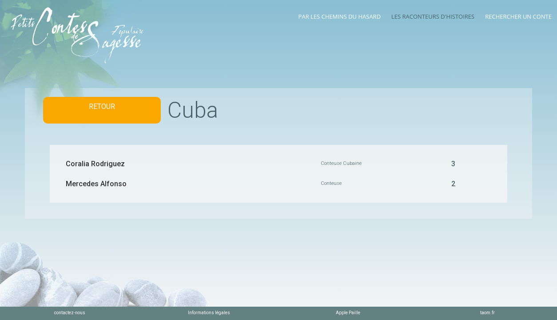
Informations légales (209, 312)
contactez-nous (69, 312)
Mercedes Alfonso (96, 184)
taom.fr (487, 312)
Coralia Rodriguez (95, 164)
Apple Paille (348, 312)
